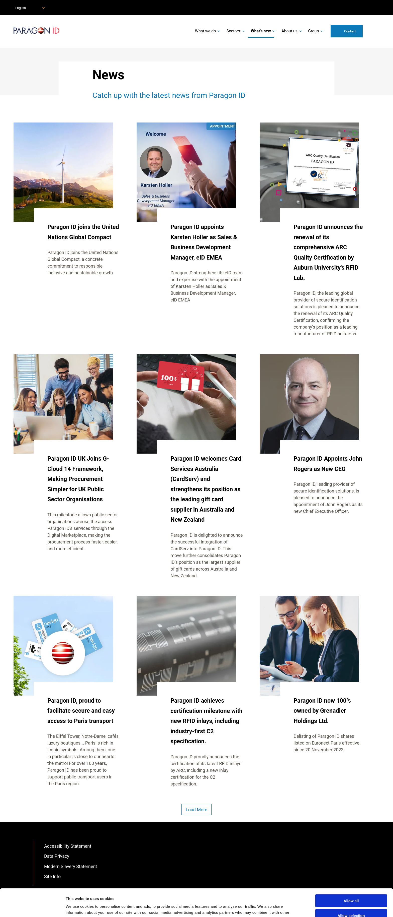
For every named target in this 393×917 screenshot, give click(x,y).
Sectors (233, 31)
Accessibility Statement (67, 846)
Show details (263, 907)
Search (373, 31)
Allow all (351, 873)
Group (313, 31)
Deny (351, 902)
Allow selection (351, 888)
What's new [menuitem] (261, 31)
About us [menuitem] (289, 31)
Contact (350, 31)
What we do (205, 31)
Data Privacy (56, 856)
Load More (196, 809)
